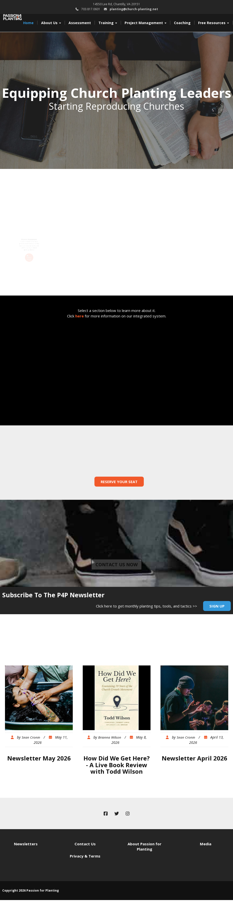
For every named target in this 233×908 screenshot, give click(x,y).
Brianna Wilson (109, 737)
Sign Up (217, 606)
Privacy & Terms (85, 856)
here (79, 315)
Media (205, 843)
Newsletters (26, 843)
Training (107, 22)
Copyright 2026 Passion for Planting (30, 890)
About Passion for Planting (144, 846)
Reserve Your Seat (119, 481)
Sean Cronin (31, 737)
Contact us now (116, 564)
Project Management (145, 22)
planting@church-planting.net (134, 9)
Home (28, 22)
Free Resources (213, 22)
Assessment (80, 22)
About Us (51, 22)
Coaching (182, 22)
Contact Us (85, 843)
